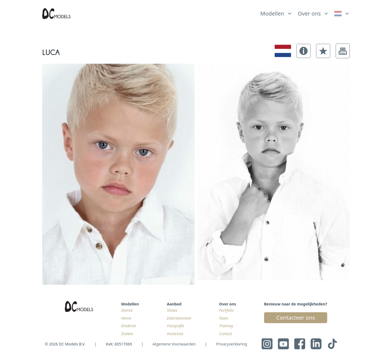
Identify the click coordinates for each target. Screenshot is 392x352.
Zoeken (127, 333)
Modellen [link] (272, 13)
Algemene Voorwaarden (173, 344)
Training (226, 325)
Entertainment (179, 318)
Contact (225, 333)
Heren (126, 318)
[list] (276, 12)
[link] (342, 13)
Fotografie (175, 325)
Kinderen (128, 325)
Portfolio (226, 310)
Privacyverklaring (231, 344)
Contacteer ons (295, 317)
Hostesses (175, 333)
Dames (127, 310)
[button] (303, 51)
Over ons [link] (309, 13)
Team (223, 318)
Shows (172, 310)
